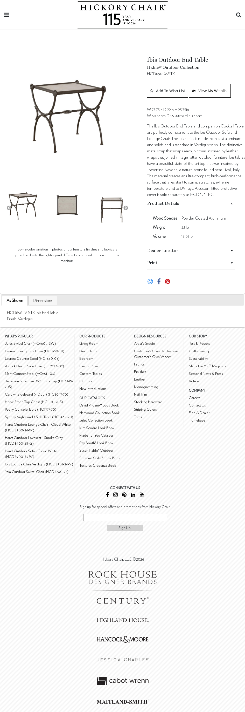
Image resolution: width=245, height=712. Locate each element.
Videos (194, 381)
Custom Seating (91, 366)
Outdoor (86, 381)
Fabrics (139, 364)
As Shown (14, 301)
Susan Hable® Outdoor (96, 450)
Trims (138, 417)
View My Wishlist (210, 90)
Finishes (140, 372)
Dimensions (43, 301)
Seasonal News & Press (206, 374)
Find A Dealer (199, 413)
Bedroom (86, 359)
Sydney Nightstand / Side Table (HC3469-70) (39, 417)
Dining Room (89, 351)
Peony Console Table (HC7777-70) (30, 409)
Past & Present (199, 343)
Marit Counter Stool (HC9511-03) (30, 374)
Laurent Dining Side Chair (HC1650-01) (34, 351)
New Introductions (93, 389)
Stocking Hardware (148, 402)
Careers (194, 398)
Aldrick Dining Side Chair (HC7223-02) (34, 366)
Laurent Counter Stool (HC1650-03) (32, 359)
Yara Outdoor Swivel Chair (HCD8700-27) (36, 472)
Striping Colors (145, 409)
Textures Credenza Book (97, 465)
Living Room (88, 343)
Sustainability (198, 359)
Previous (9, 208)
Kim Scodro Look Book (96, 428)
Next (125, 208)
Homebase (197, 420)
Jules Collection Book (96, 420)
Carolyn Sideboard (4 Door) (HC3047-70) (36, 394)
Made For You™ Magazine (207, 366)
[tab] (14, 301)
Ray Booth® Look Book (96, 443)
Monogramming (146, 387)
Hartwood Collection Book (99, 413)
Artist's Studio (144, 343)
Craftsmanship (199, 351)
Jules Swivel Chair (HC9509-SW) (30, 343)
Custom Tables (90, 374)
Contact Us (197, 405)
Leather (139, 379)
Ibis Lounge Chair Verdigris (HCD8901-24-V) (39, 464)
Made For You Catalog (96, 435)
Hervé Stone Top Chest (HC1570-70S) (34, 402)
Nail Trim (140, 394)
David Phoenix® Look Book (99, 405)
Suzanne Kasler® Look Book (99, 458)
